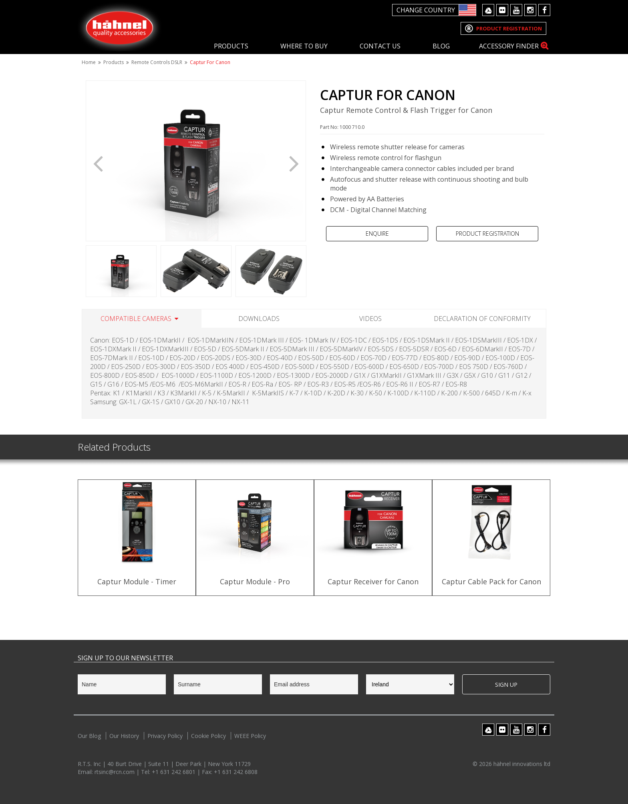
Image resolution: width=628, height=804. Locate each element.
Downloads (259, 318)
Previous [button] (98, 163)
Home (89, 62)
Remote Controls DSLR (156, 62)
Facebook (544, 10)
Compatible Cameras (136, 318)
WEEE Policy (250, 736)
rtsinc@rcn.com (115, 772)
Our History (124, 736)
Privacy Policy (165, 736)
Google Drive (488, 10)
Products (231, 46)
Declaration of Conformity (482, 318)
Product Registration (487, 233)
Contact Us (380, 46)
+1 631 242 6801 (174, 772)
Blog (441, 46)
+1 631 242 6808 (236, 772)
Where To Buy (304, 46)
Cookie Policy (208, 736)
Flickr (502, 10)
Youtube (516, 10)
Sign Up (506, 684)
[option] (196, 160)
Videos (370, 318)
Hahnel (120, 26)
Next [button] (294, 163)
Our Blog (89, 736)
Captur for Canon (210, 62)
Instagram (530, 10)
